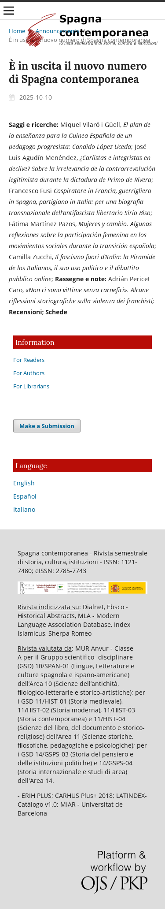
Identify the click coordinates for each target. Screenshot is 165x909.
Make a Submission (46, 426)
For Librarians (31, 386)
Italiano (24, 509)
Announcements (57, 31)
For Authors (28, 373)
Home (17, 31)
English (24, 483)
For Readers (28, 360)
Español (25, 496)
